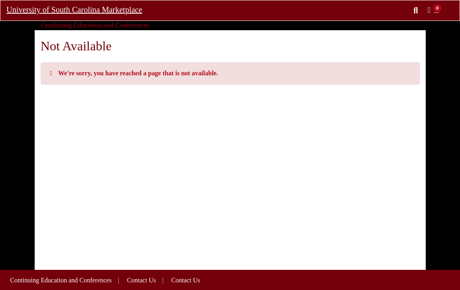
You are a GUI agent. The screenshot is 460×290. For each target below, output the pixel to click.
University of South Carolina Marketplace (74, 9)
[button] (435, 10)
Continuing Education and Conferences (61, 280)
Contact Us (185, 280)
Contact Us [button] (141, 280)
